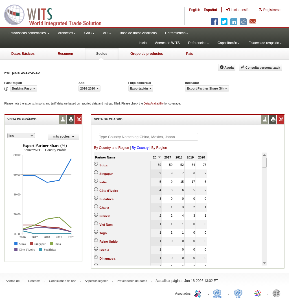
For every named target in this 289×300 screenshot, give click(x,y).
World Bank (277, 293)
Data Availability (154, 103)
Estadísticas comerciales (28, 33)
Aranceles (67, 33)
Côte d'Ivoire (108, 190)
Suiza (103, 165)
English (194, 10)
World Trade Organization (258, 293)
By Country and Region (111, 148)
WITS (56, 14)
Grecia (104, 250)
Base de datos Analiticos (138, 33)
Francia (104, 216)
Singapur (106, 173)
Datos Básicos (23, 54)
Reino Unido (108, 241)
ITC (198, 293)
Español (210, 10)
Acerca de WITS (167, 43)
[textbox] (148, 137)
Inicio (142, 43)
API (107, 33)
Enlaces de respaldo (265, 43)
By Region (159, 148)
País (189, 54)
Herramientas (176, 33)
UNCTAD (218, 293)
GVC (89, 33)
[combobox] (21, 135)
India (103, 182)
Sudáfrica (106, 199)
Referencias (198, 43)
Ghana (104, 207)
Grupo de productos (146, 54)
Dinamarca (107, 258)
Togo (103, 233)
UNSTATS (238, 293)
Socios (101, 54)
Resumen (65, 54)
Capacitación (229, 43)
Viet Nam (106, 224)
